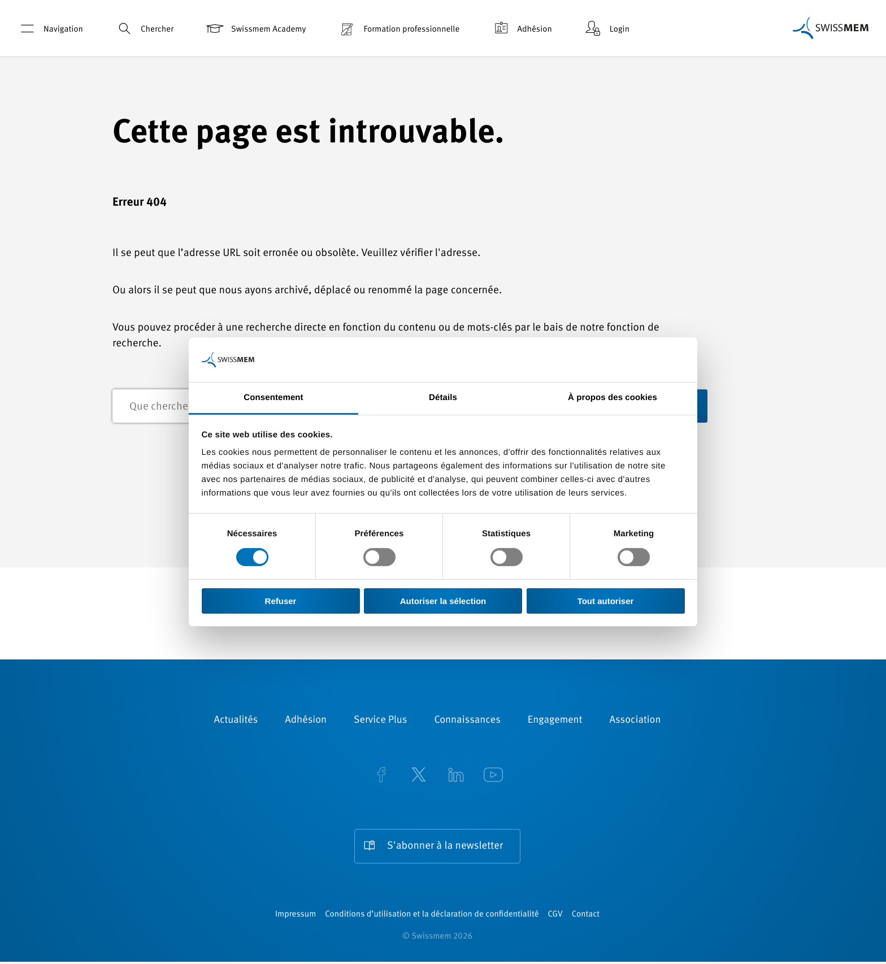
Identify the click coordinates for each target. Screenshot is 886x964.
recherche (737, 406)
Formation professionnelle (398, 28)
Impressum (295, 917)
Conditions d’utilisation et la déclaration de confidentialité (431, 917)
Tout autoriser (605, 601)
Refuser (281, 601)
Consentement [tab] (273, 397)
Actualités (236, 721)
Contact (586, 917)
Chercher (143, 28)
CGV (555, 917)
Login (606, 28)
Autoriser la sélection (443, 601)
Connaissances (467, 721)
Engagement (555, 721)
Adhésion (521, 28)
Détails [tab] (443, 397)
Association (635, 721)
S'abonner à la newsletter (445, 846)
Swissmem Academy (255, 28)
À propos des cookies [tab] (612, 397)
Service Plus (380, 721)
